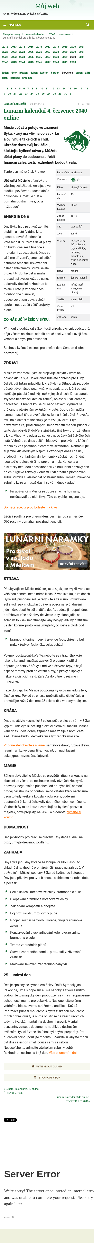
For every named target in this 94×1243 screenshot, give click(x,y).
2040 (52, 34)
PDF (86, 104)
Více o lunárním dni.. (63, 1053)
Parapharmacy (11, 34)
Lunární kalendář (35, 34)
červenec (64, 34)
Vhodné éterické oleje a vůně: (24, 745)
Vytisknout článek (47, 1066)
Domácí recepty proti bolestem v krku (30, 507)
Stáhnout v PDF (47, 1077)
